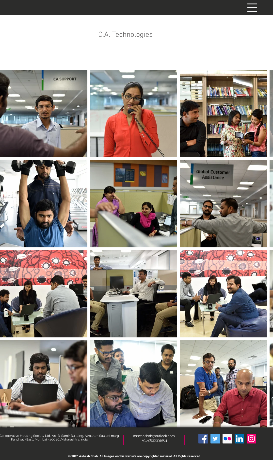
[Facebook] (203, 438)
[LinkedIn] (239, 438)
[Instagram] (251, 438)
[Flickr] (227, 438)
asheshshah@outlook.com (154, 436)
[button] (252, 8)
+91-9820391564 (154, 440)
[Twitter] (215, 438)
